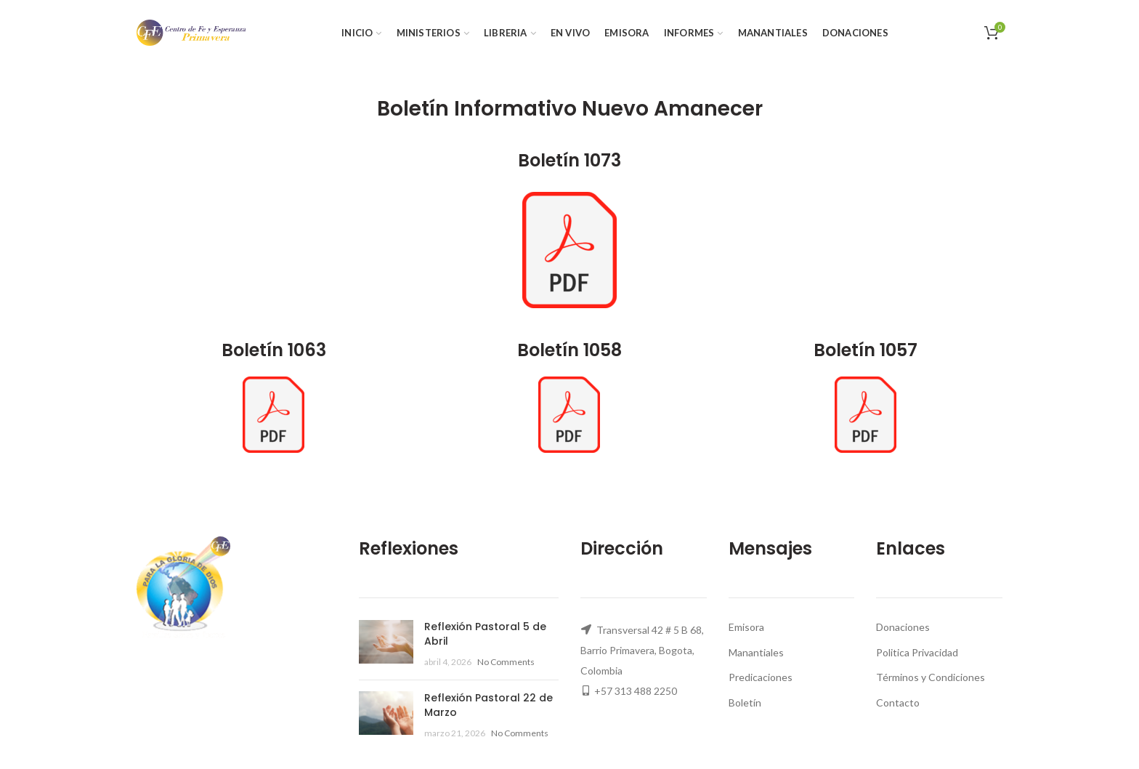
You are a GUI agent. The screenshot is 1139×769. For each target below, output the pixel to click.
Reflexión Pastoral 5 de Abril (485, 633)
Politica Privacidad (917, 652)
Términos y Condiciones (930, 677)
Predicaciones (761, 677)
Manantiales (756, 652)
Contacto (898, 702)
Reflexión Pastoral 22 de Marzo (488, 705)
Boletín (745, 702)
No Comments (506, 661)
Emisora (746, 627)
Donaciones (903, 627)
